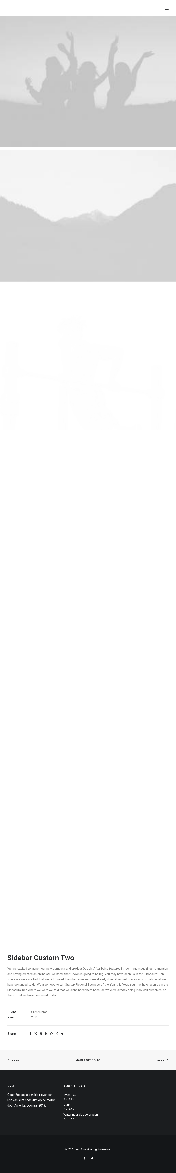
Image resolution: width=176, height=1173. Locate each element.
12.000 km (70, 1095)
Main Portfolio (88, 1060)
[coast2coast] (28, 8)
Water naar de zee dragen (80, 1114)
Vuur (66, 1105)
